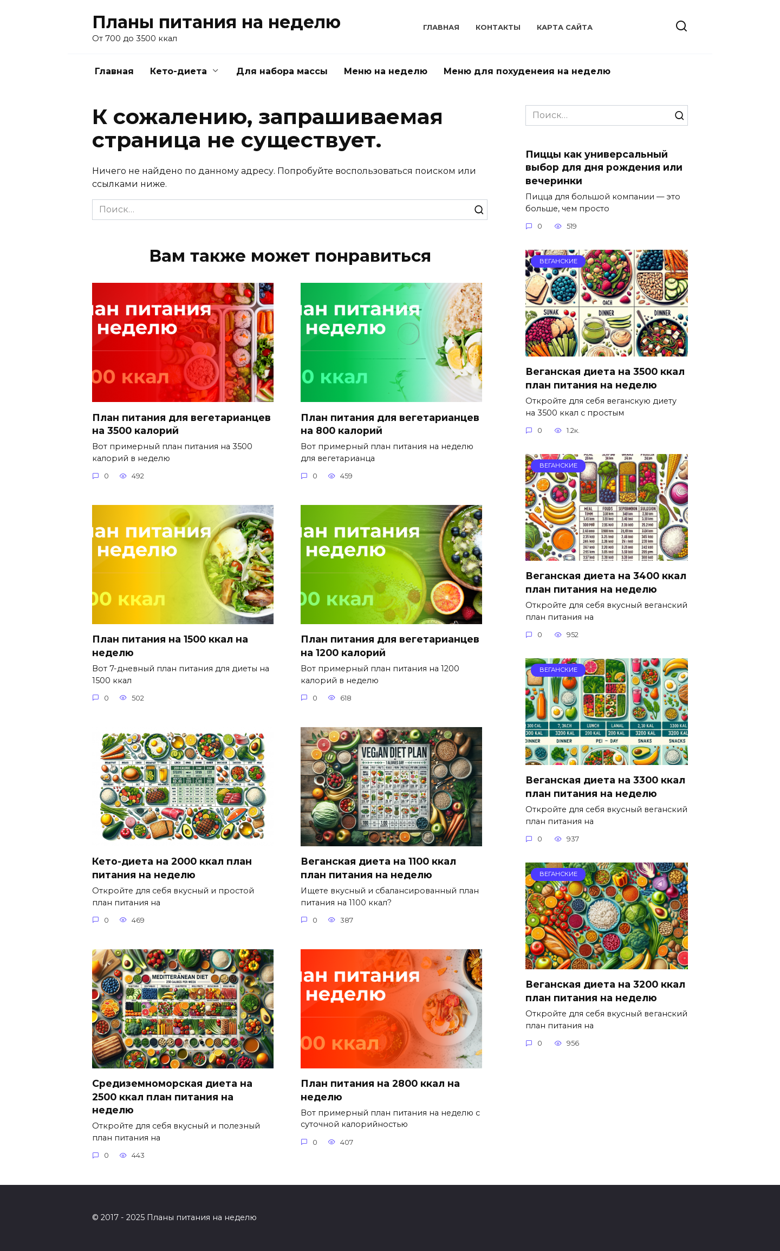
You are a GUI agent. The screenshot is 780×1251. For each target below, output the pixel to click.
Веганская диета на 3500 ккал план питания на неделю (605, 378)
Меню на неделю (385, 71)
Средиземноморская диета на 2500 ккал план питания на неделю (172, 1097)
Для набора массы (282, 71)
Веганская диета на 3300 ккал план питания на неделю (605, 786)
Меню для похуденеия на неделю (527, 71)
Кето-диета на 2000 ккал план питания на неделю (172, 867)
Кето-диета (178, 71)
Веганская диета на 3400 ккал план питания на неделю (605, 582)
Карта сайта (565, 27)
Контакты (498, 27)
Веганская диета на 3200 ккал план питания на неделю (605, 990)
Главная (441, 27)
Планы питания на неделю (216, 22)
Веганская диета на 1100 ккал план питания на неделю (378, 867)
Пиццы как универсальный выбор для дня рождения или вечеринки (603, 167)
